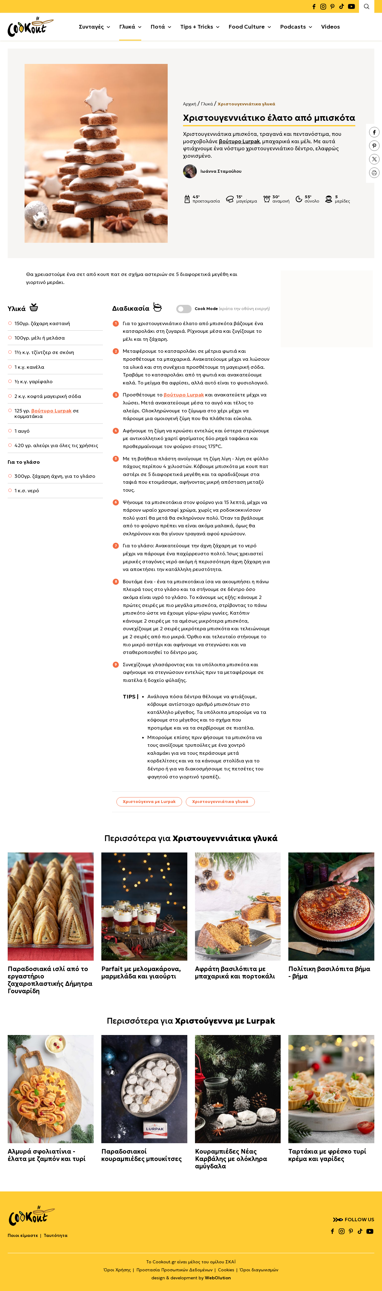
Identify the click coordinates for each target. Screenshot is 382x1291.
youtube (351, 6)
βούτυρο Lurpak (239, 141)
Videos (330, 26)
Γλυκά (127, 26)
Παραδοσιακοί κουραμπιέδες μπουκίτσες (141, 1155)
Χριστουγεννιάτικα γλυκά (246, 104)
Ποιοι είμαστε (23, 1235)
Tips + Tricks (196, 26)
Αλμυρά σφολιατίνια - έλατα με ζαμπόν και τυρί (47, 1155)
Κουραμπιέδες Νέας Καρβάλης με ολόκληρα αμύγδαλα (231, 1159)
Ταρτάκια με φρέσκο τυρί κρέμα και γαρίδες (327, 1155)
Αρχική (189, 104)
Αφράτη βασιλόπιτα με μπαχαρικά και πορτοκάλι (235, 972)
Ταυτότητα (56, 1235)
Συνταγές (91, 26)
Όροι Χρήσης (117, 1270)
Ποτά (157, 26)
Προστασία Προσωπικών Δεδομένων (174, 1270)
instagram (323, 6)
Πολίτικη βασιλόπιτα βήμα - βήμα (329, 972)
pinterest (332, 6)
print (374, 172)
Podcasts (293, 26)
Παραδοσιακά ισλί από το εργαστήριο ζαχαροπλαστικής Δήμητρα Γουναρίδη (50, 980)
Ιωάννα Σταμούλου (212, 171)
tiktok (341, 6)
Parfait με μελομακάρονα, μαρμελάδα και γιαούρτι (141, 972)
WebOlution (218, 1278)
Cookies (226, 1270)
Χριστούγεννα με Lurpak (149, 801)
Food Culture (246, 26)
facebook (314, 6)
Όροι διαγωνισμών (259, 1270)
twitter (374, 159)
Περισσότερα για (191, 838)
